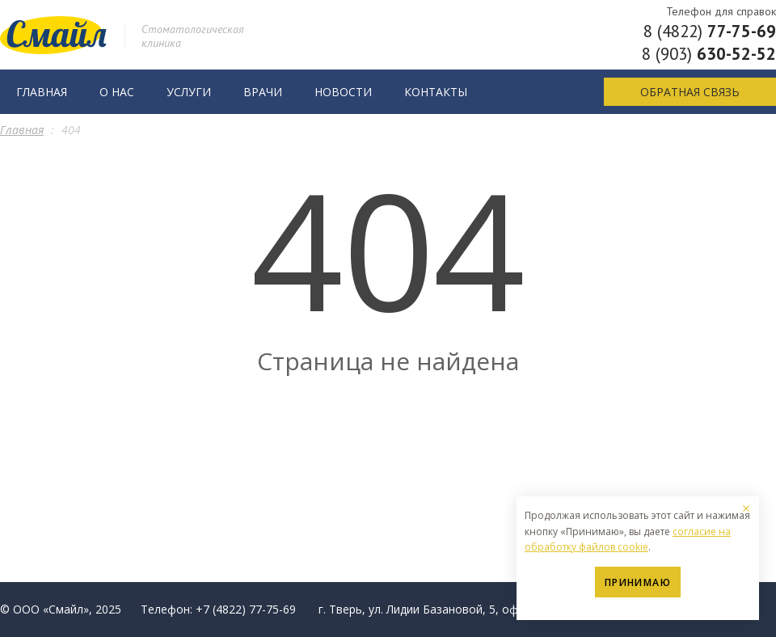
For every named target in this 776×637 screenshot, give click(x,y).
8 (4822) (709, 31)
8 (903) (709, 54)
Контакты (435, 91)
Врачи (262, 91)
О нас (116, 91)
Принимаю (638, 582)
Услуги (189, 91)
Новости (343, 91)
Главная (41, 91)
